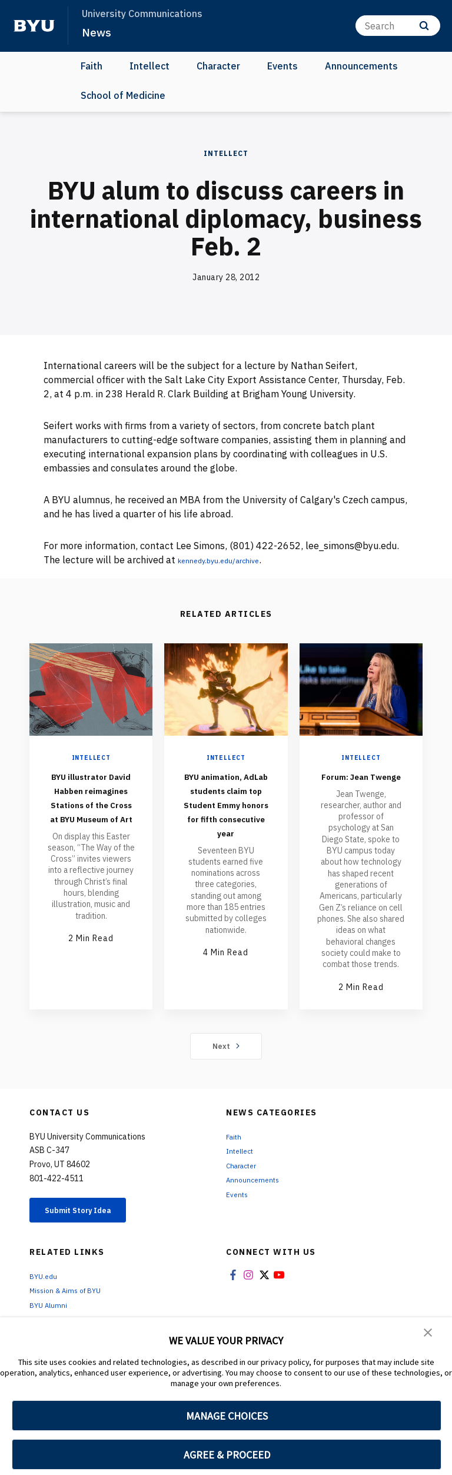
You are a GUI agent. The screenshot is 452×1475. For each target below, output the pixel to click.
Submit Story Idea (90, 1226)
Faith (91, 66)
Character (218, 66)
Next (226, 1060)
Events (282, 66)
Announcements (361, 66)
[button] (428, 1334)
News (98, 32)
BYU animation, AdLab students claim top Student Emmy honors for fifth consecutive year (226, 825)
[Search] (397, 25)
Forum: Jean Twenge (361, 783)
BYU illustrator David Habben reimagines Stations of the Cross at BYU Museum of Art (91, 811)
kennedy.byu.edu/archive (231, 560)
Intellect (149, 66)
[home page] (34, 26)
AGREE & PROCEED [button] (227, 1454)
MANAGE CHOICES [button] (227, 1416)
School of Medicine (123, 95)
